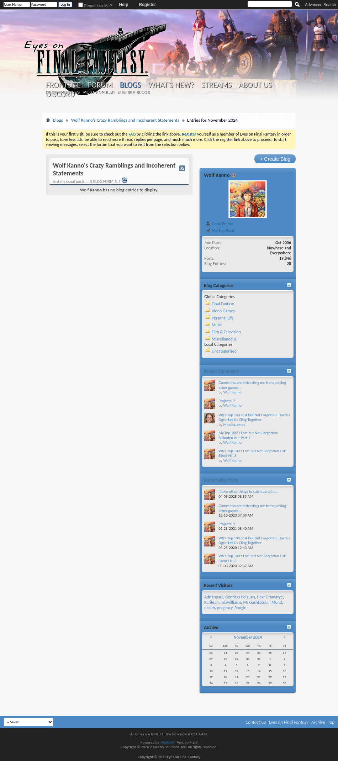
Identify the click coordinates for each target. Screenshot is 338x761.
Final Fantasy (223, 303)
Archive (318, 722)
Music (217, 324)
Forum (100, 85)
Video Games (223, 310)
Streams (216, 85)
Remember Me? (95, 6)
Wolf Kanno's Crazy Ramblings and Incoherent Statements (125, 120)
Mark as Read (219, 230)
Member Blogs (133, 92)
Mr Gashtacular (256, 602)
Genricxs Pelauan (240, 596)
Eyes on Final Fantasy (288, 722)
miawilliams (231, 602)
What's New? (171, 85)
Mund (276, 602)
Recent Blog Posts (221, 480)
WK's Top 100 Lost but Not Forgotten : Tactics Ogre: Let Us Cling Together (254, 417)
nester (209, 607)
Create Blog (275, 159)
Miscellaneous (224, 339)
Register (147, 4)
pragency (224, 607)
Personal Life (223, 318)
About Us (255, 85)
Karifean (211, 602)
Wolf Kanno (216, 175)
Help (123, 4)
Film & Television (226, 331)
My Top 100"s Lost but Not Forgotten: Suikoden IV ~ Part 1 (248, 435)
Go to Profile (219, 223)
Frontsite (63, 85)
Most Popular (98, 92)
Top (331, 722)
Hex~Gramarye (270, 596)
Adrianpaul (213, 596)
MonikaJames (234, 424)
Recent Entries (63, 92)
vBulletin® (168, 742)
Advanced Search (320, 4)
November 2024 (248, 637)
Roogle (240, 607)
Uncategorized (224, 351)
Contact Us (256, 722)
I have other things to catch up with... (248, 491)
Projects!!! (226, 400)
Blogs (130, 85)
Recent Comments (221, 371)
